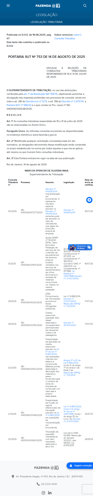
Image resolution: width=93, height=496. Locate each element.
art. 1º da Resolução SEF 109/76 (40, 94)
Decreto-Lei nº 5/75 (36, 101)
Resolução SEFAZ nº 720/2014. (72, 373)
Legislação (46, 15)
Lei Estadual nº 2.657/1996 (69, 273)
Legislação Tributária (47, 22)
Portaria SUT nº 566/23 (19, 105)
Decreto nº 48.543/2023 (70, 324)
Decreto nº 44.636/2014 (51, 190)
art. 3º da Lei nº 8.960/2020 (52, 351)
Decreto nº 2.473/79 (72, 101)
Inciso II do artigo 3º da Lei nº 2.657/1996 (72, 411)
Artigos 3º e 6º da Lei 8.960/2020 (72, 361)
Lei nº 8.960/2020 (52, 414)
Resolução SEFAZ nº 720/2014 (72, 305)
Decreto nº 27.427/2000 (73, 277)
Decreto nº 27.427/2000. (70, 300)
